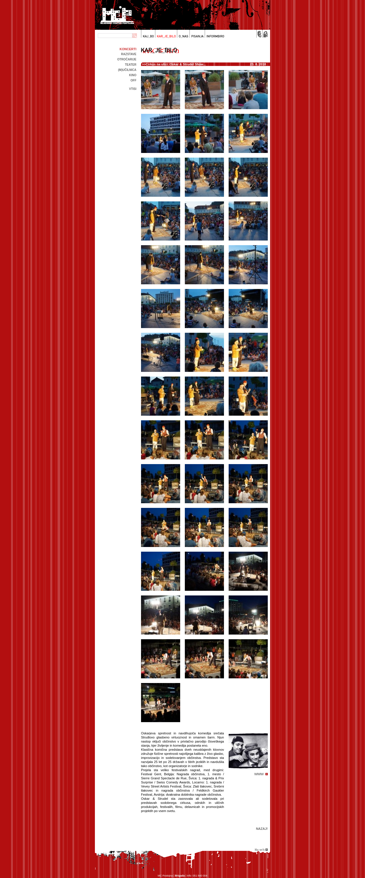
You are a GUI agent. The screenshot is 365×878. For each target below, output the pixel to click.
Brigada (180, 875)
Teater (130, 64)
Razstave (128, 54)
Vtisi (132, 88)
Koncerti (128, 49)
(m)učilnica (127, 70)
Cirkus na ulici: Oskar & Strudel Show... (176, 64)
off (133, 80)
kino (132, 75)
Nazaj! (262, 828)
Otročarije (126, 59)
